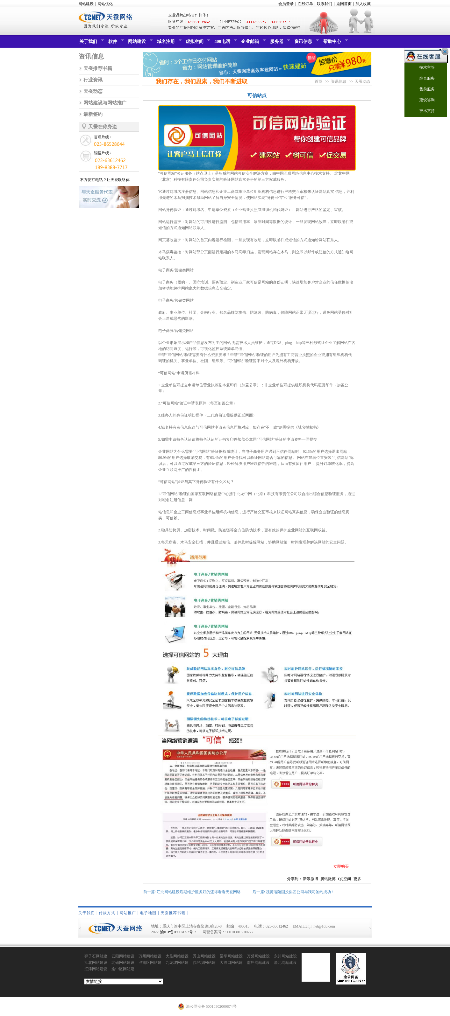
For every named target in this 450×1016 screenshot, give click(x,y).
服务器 (279, 43)
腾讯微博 (328, 879)
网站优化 (105, 4)
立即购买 (341, 866)
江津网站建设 (95, 969)
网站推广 (127, 913)
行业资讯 (93, 79)
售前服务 (423, 89)
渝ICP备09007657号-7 (178, 932)
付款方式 (107, 913)
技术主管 (423, 68)
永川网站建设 (285, 956)
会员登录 (286, 4)
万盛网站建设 (258, 956)
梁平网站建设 (231, 956)
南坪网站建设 (258, 962)
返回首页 (344, 4)
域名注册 (168, 43)
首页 (318, 81)
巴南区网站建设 (150, 962)
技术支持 (423, 111)
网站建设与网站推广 (104, 102)
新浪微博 (310, 879)
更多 (357, 879)
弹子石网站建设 (95, 956)
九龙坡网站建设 (177, 962)
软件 (115, 43)
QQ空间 (344, 879)
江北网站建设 (95, 962)
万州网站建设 (150, 956)
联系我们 (324, 4)
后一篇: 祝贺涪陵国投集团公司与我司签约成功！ (294, 892)
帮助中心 (335, 43)
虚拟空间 (197, 43)
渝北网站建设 (285, 962)
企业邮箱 (252, 43)
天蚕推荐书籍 (97, 68)
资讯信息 (306, 43)
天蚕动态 (93, 91)
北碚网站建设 (122, 962)
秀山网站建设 (204, 956)
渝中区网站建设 (122, 969)
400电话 (225, 43)
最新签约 (93, 114)
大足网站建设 (177, 956)
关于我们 (91, 43)
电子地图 (148, 913)
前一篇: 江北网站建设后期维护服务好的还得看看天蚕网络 (192, 892)
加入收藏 (363, 4)
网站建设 (86, 4)
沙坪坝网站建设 (204, 962)
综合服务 (423, 78)
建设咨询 (423, 100)
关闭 (443, 51)
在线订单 (305, 4)
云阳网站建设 (122, 956)
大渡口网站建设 (231, 962)
